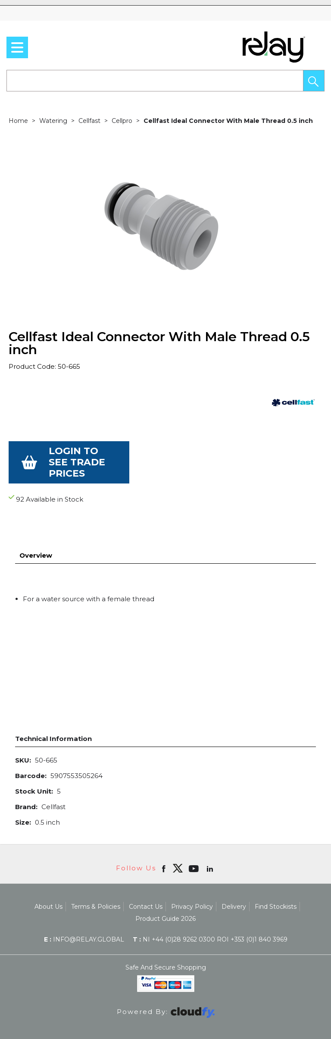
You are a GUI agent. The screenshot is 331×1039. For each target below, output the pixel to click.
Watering (53, 121)
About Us (48, 884)
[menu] (17, 47)
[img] (177, 845)
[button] (314, 80)
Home (18, 121)
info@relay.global (84, 917)
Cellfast (89, 121)
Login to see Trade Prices (77, 462)
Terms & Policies (95, 884)
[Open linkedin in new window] (210, 845)
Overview (35, 533)
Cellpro (122, 121)
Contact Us (145, 884)
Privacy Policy (192, 884)
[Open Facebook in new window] (164, 845)
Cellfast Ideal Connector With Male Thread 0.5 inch (228, 121)
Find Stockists (276, 884)
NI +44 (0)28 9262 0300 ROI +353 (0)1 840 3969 (210, 917)
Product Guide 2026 (165, 896)
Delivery (234, 884)
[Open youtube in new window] (194, 845)
